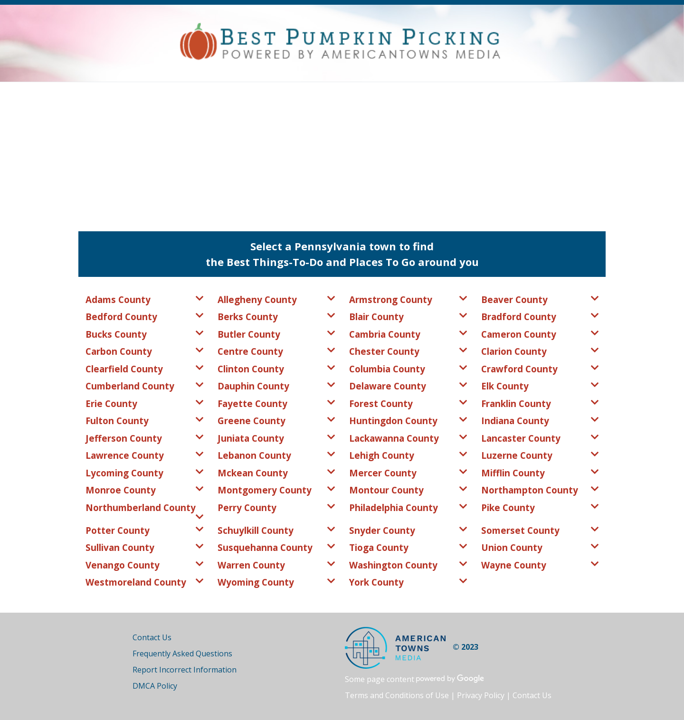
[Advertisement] (342, 153)
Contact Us (152, 637)
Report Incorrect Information (185, 669)
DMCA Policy (155, 686)
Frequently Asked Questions (182, 653)
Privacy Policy (480, 695)
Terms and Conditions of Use (397, 695)
